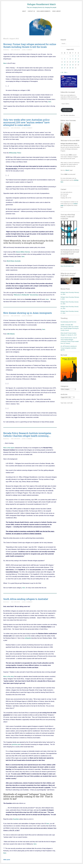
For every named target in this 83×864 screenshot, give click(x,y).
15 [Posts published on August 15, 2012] (70, 62)
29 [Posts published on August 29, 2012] (70, 67)
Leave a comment (27, 49)
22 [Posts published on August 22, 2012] (70, 64)
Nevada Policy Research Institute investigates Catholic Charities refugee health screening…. (27, 434)
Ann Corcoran (15, 49)
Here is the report (8, 447)
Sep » (65, 72)
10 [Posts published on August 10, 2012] (75, 59)
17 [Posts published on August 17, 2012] (75, 62)
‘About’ (67, 170)
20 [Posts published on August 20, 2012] (64, 64)
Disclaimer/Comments (43, 11)
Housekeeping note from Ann (68, 322)
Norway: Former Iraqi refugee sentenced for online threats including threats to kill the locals (29, 45)
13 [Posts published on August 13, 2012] (64, 62)
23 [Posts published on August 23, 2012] (73, 64)
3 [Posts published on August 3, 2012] (75, 56)
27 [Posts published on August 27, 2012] (64, 67)
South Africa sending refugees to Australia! (25, 599)
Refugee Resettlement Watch (41, 4)
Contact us (31, 11)
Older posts (6, 859)
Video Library (56, 11)
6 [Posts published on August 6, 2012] (64, 59)
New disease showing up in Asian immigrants (27, 312)
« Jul (62, 72)
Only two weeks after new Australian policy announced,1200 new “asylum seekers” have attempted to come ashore (26, 122)
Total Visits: (64, 403)
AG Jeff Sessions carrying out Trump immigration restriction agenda (69, 347)
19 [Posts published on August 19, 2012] (62, 64)
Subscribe (67, 110)
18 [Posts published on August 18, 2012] (78, 62)
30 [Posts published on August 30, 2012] (73, 67)
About (24, 11)
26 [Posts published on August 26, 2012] (62, 67)
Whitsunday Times (15, 152)
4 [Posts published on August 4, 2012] (78, 56)
